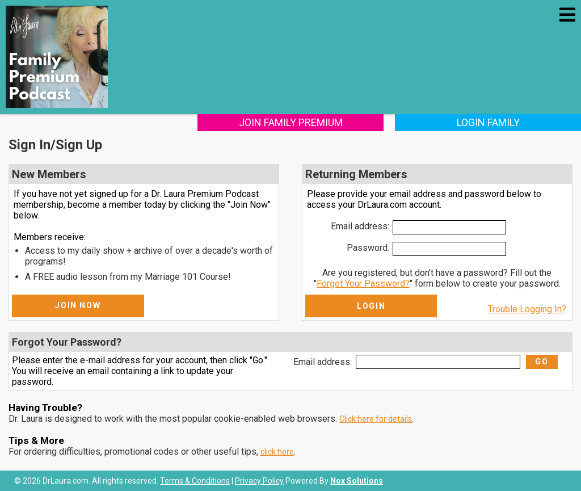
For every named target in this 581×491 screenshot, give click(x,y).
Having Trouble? (45, 407)
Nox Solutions (356, 480)
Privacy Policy (259, 480)
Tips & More (36, 440)
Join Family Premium (291, 122)
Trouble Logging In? (527, 309)
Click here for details (375, 418)
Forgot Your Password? (363, 283)
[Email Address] (449, 227)
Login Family (488, 122)
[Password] (449, 249)
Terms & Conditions (195, 480)
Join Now (77, 305)
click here (277, 451)
